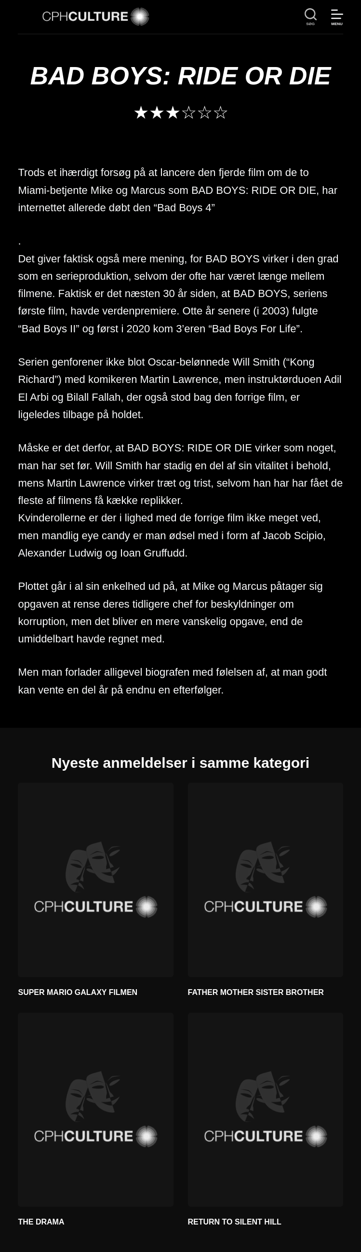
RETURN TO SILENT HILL (234, 1222)
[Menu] (337, 17)
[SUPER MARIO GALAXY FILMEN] (95, 880)
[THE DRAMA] (95, 1110)
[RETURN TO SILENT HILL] (265, 1110)
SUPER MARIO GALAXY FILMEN (77, 992)
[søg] (311, 17)
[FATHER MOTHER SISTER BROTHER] (265, 880)
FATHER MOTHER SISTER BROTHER (256, 992)
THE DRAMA (41, 1222)
